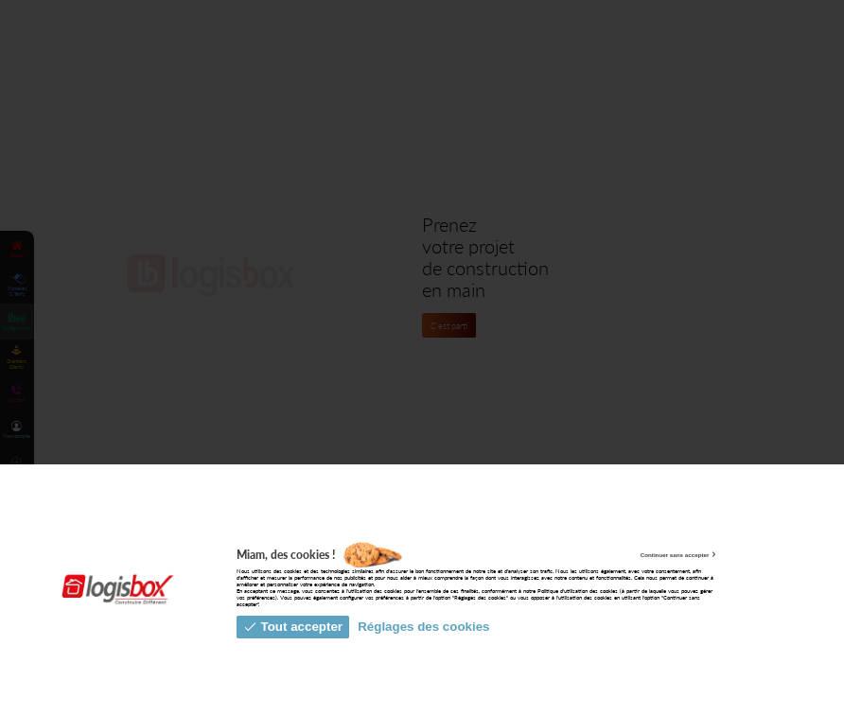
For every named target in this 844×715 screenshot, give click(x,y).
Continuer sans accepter (679, 554)
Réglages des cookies (423, 626)
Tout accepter (293, 626)
